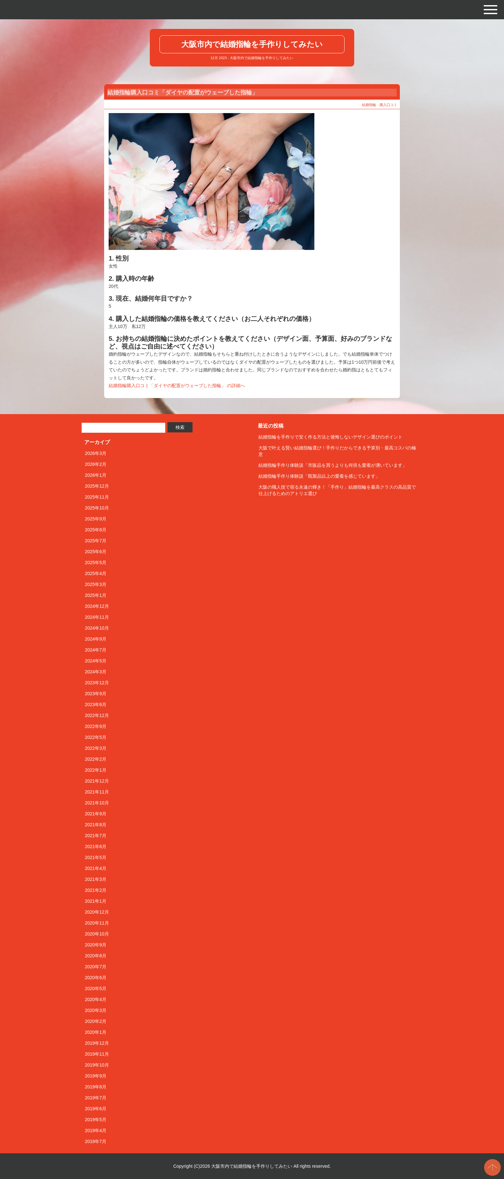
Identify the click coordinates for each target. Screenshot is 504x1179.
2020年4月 (95, 999)
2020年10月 (97, 933)
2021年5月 (95, 857)
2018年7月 (95, 1141)
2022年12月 (97, 715)
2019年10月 (97, 1065)
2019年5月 (95, 1119)
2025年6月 (95, 551)
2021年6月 (95, 846)
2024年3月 (95, 671)
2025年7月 (95, 540)
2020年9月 (95, 944)
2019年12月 (97, 1043)
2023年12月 (97, 682)
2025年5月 (95, 562)
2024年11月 (97, 617)
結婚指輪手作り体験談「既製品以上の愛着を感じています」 (319, 476)
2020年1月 (95, 1032)
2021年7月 (95, 835)
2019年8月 (95, 1086)
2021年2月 (95, 890)
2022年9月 (95, 726)
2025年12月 (97, 486)
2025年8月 (95, 529)
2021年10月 (97, 802)
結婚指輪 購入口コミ (379, 105)
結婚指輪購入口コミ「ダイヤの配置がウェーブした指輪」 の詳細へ (177, 385)
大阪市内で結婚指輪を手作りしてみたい (252, 44)
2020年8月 (95, 955)
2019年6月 (95, 1108)
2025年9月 (95, 518)
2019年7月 (95, 1097)
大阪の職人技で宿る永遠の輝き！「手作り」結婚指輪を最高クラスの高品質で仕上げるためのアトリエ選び (337, 490)
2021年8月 (95, 824)
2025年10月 (97, 507)
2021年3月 (95, 879)
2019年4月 (95, 1130)
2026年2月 (95, 464)
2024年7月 (95, 649)
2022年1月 (95, 770)
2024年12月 (97, 606)
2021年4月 (95, 868)
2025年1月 (95, 595)
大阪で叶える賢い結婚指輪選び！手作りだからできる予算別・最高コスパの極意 (337, 451)
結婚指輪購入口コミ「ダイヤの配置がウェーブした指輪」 (182, 92)
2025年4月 (95, 573)
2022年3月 (95, 748)
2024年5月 (95, 660)
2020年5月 (95, 988)
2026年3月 (95, 453)
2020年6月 (95, 977)
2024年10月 (97, 628)
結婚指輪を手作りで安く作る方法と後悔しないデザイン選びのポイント (330, 436)
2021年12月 (97, 781)
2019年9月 (95, 1075)
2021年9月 (95, 813)
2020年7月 (95, 966)
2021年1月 (95, 901)
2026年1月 (95, 475)
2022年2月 (95, 759)
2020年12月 (97, 912)
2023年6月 (95, 704)
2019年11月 (97, 1054)
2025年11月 (97, 497)
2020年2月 (95, 1021)
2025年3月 (95, 584)
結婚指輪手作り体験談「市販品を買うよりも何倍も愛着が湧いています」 (332, 465)
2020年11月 (97, 923)
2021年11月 (97, 791)
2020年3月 (95, 1010)
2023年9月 (95, 693)
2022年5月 (95, 737)
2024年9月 (95, 639)
